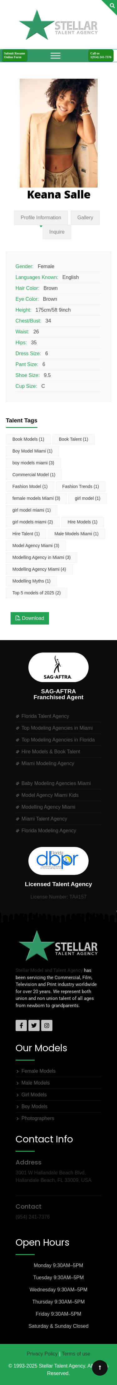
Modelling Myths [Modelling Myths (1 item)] (31, 581)
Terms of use (76, 1353)
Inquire (57, 232)
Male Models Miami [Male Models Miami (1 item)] (76, 533)
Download (30, 618)
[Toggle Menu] (56, 55)
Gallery (85, 217)
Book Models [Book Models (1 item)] (28, 439)
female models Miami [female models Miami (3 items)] (36, 498)
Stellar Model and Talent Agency (49, 970)
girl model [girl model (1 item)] (87, 498)
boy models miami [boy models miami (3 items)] (33, 462)
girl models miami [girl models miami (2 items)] (32, 521)
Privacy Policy (42, 1353)
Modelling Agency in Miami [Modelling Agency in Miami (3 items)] (41, 557)
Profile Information (41, 217)
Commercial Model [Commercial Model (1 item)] (34, 474)
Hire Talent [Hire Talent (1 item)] (26, 533)
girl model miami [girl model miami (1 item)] (31, 510)
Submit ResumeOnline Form (14, 55)
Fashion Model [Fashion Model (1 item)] (30, 486)
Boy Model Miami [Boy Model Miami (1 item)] (32, 450)
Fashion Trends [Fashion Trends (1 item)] (80, 486)
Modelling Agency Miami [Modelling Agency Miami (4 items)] (39, 569)
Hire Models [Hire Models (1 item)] (83, 521)
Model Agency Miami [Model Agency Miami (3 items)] (35, 545)
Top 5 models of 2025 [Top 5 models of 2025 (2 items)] (36, 592)
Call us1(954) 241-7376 (101, 55)
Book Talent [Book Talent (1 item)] (73, 439)
